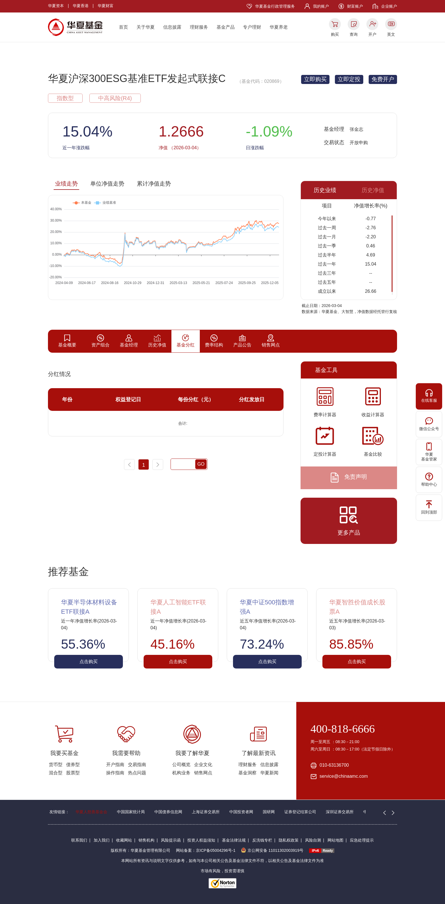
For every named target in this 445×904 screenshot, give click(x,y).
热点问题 (137, 772)
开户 (372, 34)
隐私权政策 (289, 840)
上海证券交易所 (206, 812)
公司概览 (181, 764)
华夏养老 (279, 27)
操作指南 (115, 772)
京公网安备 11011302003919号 (272, 850)
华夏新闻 (269, 772)
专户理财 (252, 27)
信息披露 (172, 27)
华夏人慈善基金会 (91, 812)
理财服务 (199, 27)
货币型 (55, 764)
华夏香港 (81, 5)
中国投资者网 (241, 812)
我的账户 (321, 6)
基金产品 (226, 27)
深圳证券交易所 (340, 812)
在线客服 (429, 396)
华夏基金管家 (429, 452)
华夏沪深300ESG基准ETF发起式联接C (137, 78)
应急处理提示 (362, 840)
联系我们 (79, 840)
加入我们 (102, 840)
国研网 (269, 812)
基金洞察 (247, 772)
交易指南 (137, 764)
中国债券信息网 (168, 812)
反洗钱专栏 (262, 840)
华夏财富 (106, 5)
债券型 (73, 764)
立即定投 (349, 79)
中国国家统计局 (131, 812)
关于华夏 (146, 27)
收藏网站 (124, 840)
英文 (391, 34)
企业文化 (203, 764)
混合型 (55, 772)
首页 (123, 27)
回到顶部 (429, 507)
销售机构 (146, 840)
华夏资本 (56, 5)
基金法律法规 (234, 840)
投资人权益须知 (201, 840)
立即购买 (315, 79)
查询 (354, 34)
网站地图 (335, 840)
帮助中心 (429, 480)
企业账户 (389, 6)
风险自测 (313, 840)
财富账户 (355, 6)
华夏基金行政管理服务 (275, 6)
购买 (335, 34)
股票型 (73, 772)
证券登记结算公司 (300, 812)
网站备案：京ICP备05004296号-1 (206, 850)
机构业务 (181, 772)
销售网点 (203, 772)
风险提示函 (171, 840)
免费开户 (382, 79)
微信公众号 (429, 424)
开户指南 (115, 764)
